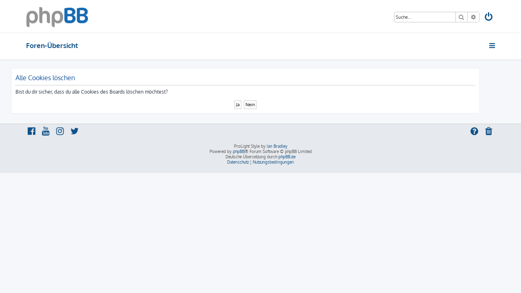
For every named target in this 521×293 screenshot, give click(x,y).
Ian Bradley (277, 146)
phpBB (239, 151)
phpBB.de (287, 156)
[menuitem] (489, 17)
